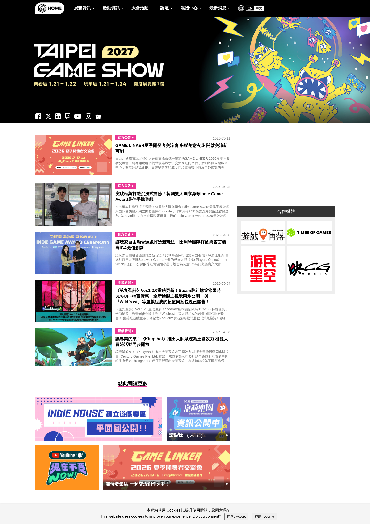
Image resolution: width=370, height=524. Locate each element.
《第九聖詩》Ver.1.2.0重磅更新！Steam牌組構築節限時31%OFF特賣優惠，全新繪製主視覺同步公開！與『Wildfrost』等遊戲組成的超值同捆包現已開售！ (168, 296)
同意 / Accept (236, 516)
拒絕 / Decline (264, 516)
